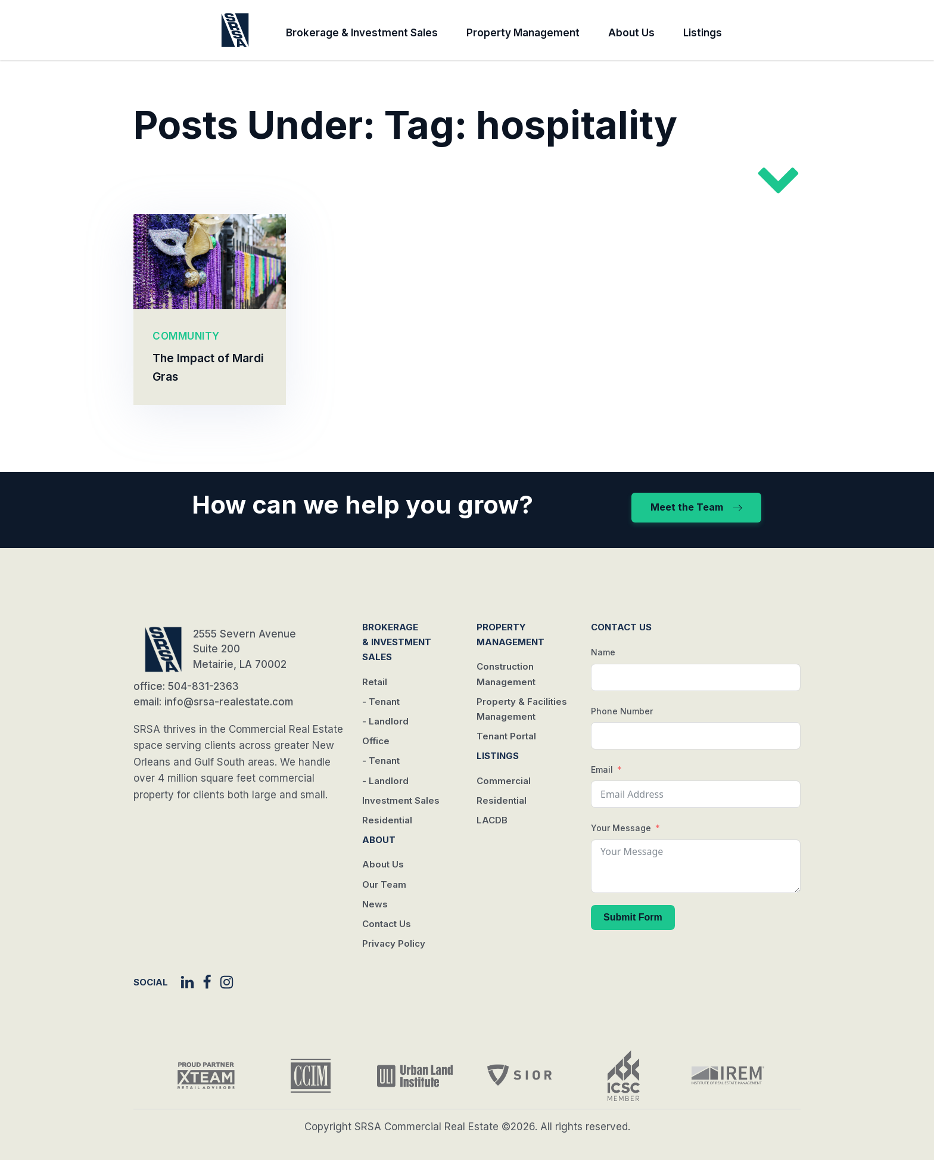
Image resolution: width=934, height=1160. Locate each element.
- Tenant (381, 701)
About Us (631, 33)
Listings (702, 33)
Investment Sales (401, 800)
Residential (387, 820)
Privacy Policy (393, 943)
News (375, 904)
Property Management (523, 33)
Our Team (384, 884)
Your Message (621, 828)
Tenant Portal (506, 736)
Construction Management (506, 674)
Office (376, 741)
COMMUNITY (186, 336)
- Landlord (385, 721)
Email (602, 769)
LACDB (492, 820)
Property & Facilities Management (522, 709)
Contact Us (386, 923)
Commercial (504, 780)
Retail (374, 682)
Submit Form (632, 917)
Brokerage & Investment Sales (362, 33)
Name (603, 652)
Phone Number (622, 711)
